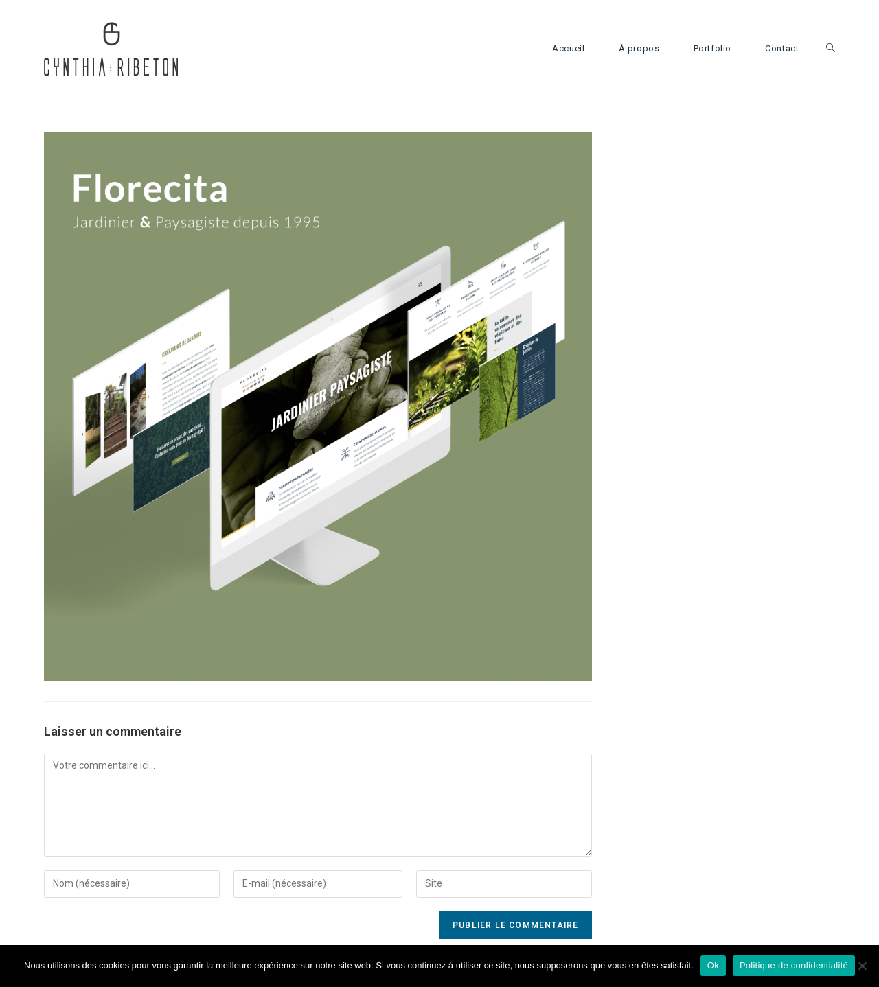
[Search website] (830, 48)
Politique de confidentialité (794, 965)
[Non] (862, 966)
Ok (713, 965)
